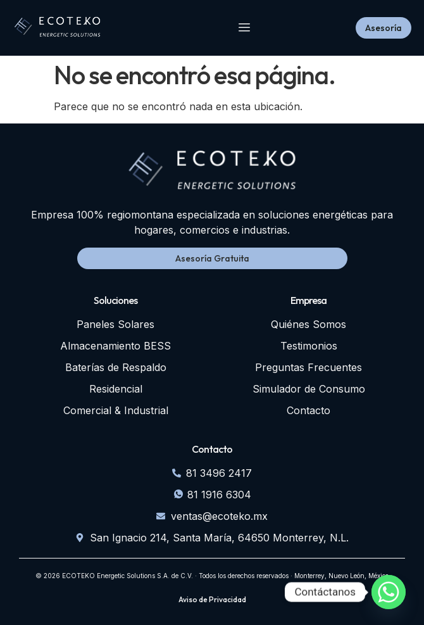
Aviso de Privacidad (212, 599)
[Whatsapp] (388, 592)
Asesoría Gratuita (212, 258)
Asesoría (383, 28)
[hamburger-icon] (244, 28)
